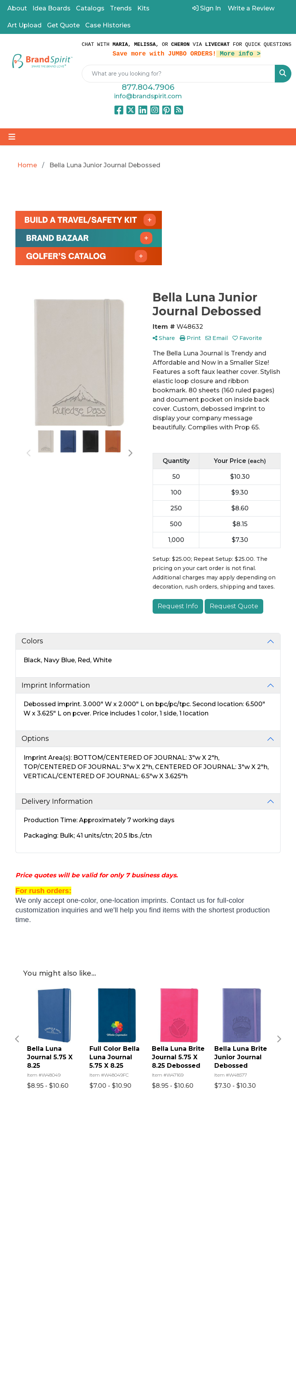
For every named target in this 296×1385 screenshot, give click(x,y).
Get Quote (63, 25)
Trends (121, 8)
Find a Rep (169, 1202)
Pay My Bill (219, 1190)
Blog (160, 1170)
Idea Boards (51, 8)
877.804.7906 (148, 87)
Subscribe (28, 1305)
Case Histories (108, 25)
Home (162, 1148)
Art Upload (24, 25)
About (17, 8)
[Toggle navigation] (12, 136)
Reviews (166, 1181)
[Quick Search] (178, 73)
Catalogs (90, 8)
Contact (165, 1191)
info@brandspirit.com (148, 96)
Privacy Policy (213, 1205)
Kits (143, 8)
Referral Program (216, 1153)
